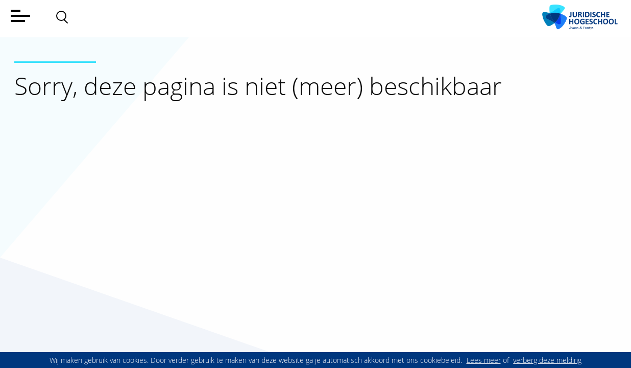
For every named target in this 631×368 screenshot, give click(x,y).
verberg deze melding (547, 360)
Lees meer (484, 360)
